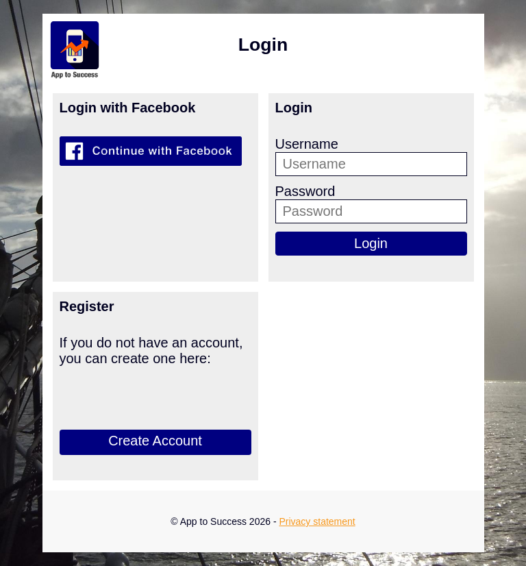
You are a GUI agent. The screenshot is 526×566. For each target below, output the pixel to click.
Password (305, 191)
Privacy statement (317, 521)
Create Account (155, 440)
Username (306, 143)
